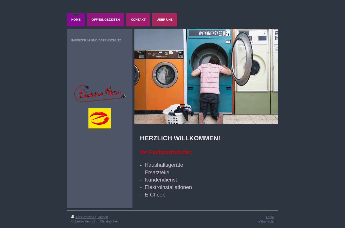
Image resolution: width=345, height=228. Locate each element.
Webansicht (266, 221)
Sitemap (102, 217)
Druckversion (83, 217)
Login (270, 217)
